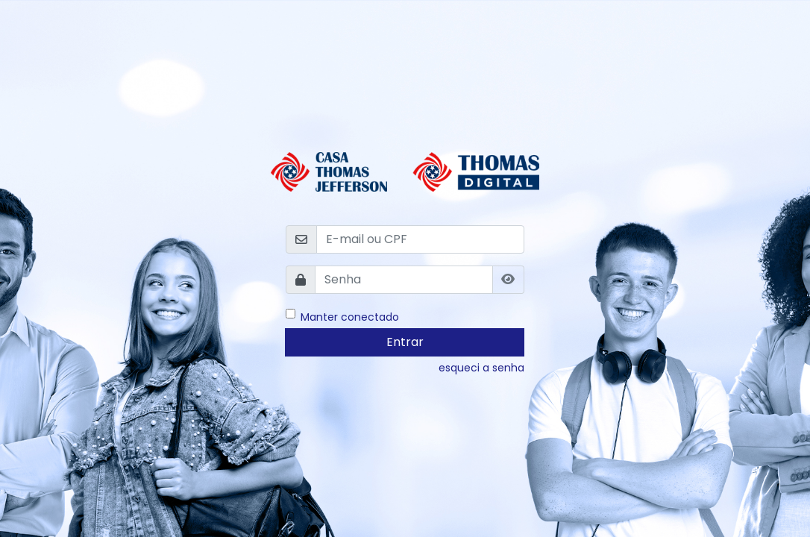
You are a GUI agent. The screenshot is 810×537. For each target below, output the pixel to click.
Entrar (405, 342)
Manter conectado (350, 316)
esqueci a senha (481, 367)
